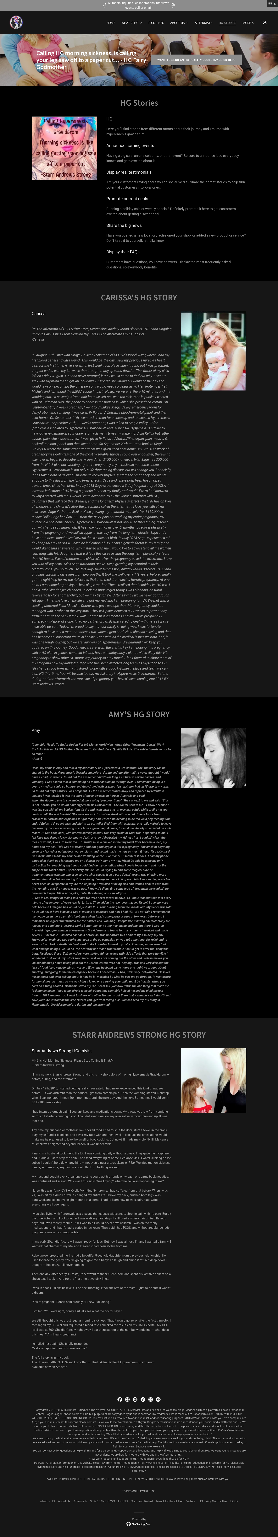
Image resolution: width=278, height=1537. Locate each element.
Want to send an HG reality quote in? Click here (196, 60)
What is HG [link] (47, 1501)
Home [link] (111, 23)
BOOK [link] (234, 1501)
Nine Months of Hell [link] (169, 1501)
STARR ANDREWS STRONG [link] (109, 1501)
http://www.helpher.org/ (152, 1462)
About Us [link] (64, 1501)
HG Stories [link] (227, 23)
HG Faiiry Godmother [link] (213, 1501)
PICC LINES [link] (156, 23)
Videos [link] (191, 1501)
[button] (131, 23)
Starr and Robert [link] (142, 1501)
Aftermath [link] (204, 23)
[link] (16, 22)
